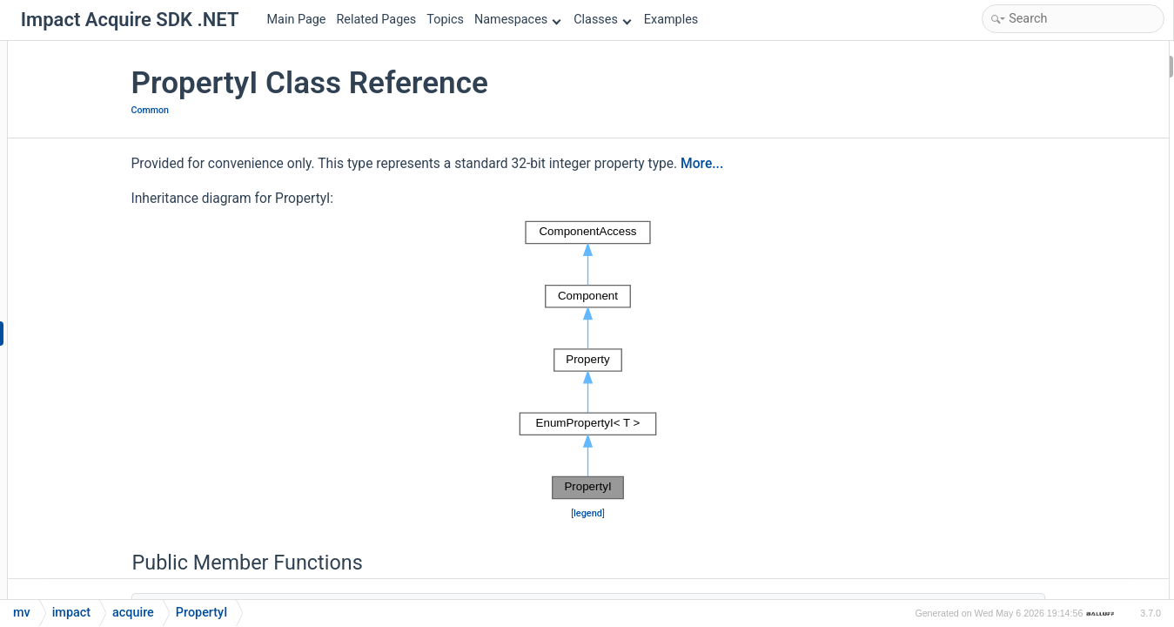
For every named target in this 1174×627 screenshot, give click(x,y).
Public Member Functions (1037, 65)
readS (1000, 532)
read (997, 392)
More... (811, 164)
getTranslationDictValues (1051, 322)
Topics (445, 19)
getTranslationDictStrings (1051, 252)
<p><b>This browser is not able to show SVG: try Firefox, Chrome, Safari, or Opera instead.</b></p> (589, 360)
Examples (671, 19)
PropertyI (1009, 346)
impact (71, 612)
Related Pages (376, 19)
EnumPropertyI (1024, 89)
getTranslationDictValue (1047, 275)
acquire (133, 612)
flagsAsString (1020, 135)
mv (21, 612)
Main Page (296, 19)
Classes (602, 19)
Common (259, 110)
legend (589, 513)
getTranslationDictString (1048, 205)
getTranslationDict (1033, 182)
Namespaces (517, 19)
